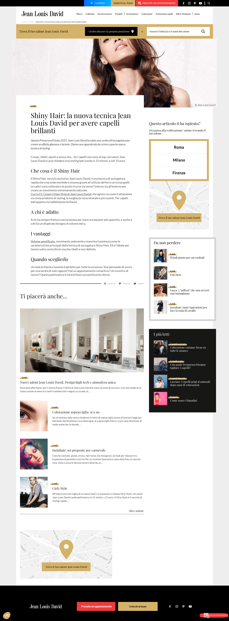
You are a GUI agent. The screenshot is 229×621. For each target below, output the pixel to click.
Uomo (198, 14)
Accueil (23, 22)
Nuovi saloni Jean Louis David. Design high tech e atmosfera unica (76, 362)
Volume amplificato (43, 241)
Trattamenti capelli (165, 14)
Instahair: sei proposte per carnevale (84, 431)
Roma (179, 147)
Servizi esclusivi (105, 14)
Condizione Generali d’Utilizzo (130, 604)
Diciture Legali (106, 604)
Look (33, 106)
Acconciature (133, 14)
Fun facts (175, 274)
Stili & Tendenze (184, 14)
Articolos (31, 22)
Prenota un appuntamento (157, 3)
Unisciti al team (123, 3)
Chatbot (97, 3)
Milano (179, 160)
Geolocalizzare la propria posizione (111, 31)
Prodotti (119, 14)
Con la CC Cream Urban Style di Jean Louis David (61, 194)
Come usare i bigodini (183, 400)
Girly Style (61, 469)
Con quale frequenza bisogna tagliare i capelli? (188, 366)
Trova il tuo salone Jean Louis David (179, 217)
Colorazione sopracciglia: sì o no (80, 393)
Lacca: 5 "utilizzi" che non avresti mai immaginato (189, 292)
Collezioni (90, 14)
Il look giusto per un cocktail (187, 257)
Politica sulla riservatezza (159, 604)
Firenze (179, 172)
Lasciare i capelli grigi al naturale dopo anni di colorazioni (190, 383)
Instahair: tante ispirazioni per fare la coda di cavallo (188, 309)
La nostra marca (66, 604)
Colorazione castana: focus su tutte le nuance (188, 349)
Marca (80, 14)
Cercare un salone (86, 604)
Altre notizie (136, 491)
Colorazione (147, 14)
